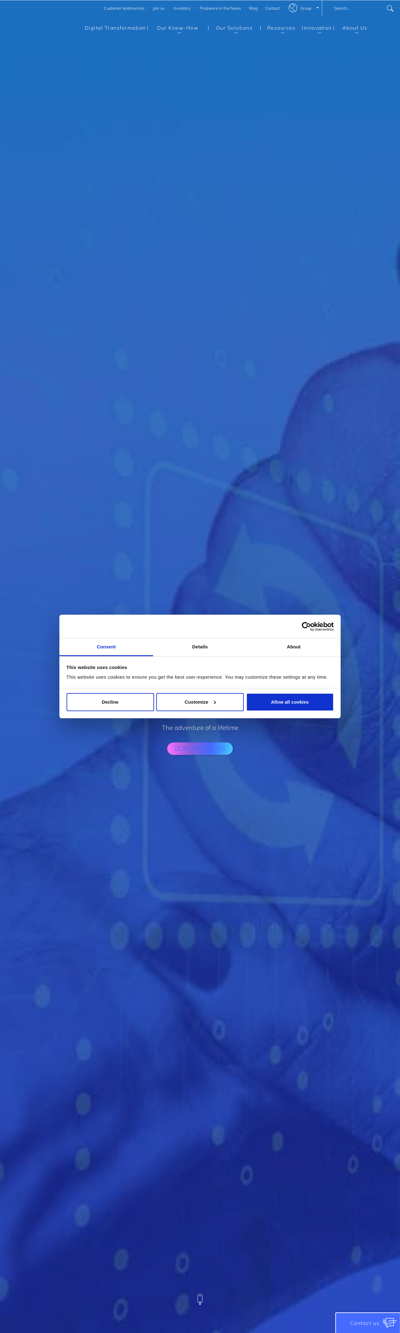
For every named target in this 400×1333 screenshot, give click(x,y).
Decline (110, 702)
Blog (253, 8)
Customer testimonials (124, 8)
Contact (272, 8)
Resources (277, 29)
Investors (182, 8)
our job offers (200, 748)
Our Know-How (173, 29)
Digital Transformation (115, 28)
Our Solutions (230, 29)
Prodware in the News (220, 8)
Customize (200, 702)
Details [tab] (200, 646)
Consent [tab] (106, 646)
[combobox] (361, 8)
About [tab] (294, 646)
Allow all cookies (290, 702)
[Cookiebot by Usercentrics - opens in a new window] (306, 626)
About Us (350, 29)
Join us (158, 8)
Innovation (317, 29)
